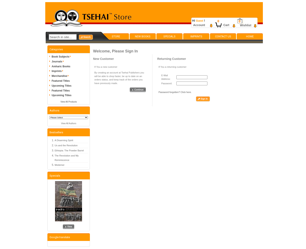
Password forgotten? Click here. (175, 92)
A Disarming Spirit (64, 140)
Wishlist (245, 25)
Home (250, 36)
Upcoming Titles (61, 85)
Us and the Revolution (66, 145)
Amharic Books (61, 66)
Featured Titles (61, 80)
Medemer (59, 165)
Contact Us (223, 36)
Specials (169, 36)
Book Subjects (62, 56)
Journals (58, 61)
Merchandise (61, 76)
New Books (142, 36)
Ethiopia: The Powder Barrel (69, 150)
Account (199, 25)
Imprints (196, 36)
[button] (86, 37)
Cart (226, 25)
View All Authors (68, 123)
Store (116, 36)
